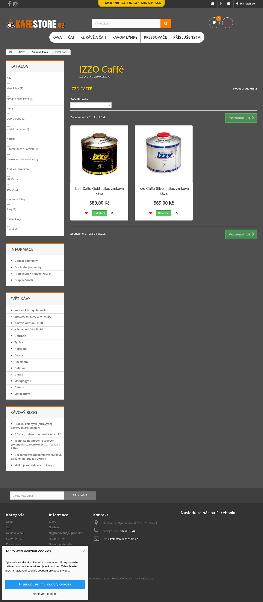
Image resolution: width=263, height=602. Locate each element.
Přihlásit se (247, 3)
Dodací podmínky (26, 260)
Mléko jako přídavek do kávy (33, 465)
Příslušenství (187, 37)
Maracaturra (22, 393)
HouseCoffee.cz (122, 578)
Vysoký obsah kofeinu (22, 159)
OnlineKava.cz (144, 578)
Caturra (19, 387)
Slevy (52, 521)
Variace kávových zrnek (30, 310)
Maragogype (22, 381)
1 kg (11, 209)
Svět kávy (20, 298)
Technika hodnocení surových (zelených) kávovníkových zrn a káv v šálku (35, 444)
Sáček (13, 229)
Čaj (71, 37)
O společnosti (23, 280)
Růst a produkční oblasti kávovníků (38, 434)
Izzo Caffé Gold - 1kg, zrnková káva (99, 191)
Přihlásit (80, 495)
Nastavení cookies (45, 594)
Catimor (19, 368)
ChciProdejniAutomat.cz (94, 578)
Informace (21, 249)
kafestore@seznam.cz (124, 539)
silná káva (15, 88)
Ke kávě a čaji (93, 37)
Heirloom (20, 348)
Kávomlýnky (125, 37)
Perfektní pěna (18, 129)
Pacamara (21, 361)
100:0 (12, 189)
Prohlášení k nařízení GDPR (32, 273)
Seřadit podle (79, 99)
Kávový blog (23, 412)
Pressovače (155, 37)
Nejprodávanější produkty (66, 533)
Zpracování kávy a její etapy (32, 316)
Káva (57, 37)
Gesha (18, 355)
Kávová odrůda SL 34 (28, 329)
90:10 (12, 179)
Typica (18, 342)
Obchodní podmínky (27, 267)
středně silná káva (20, 98)
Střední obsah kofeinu (22, 148)
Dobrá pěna (16, 118)
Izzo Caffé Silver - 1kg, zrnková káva (164, 191)
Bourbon (20, 335)
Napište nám (57, 538)
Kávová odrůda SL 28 (28, 323)
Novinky (54, 527)
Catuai (18, 374)
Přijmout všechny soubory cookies (45, 584)
